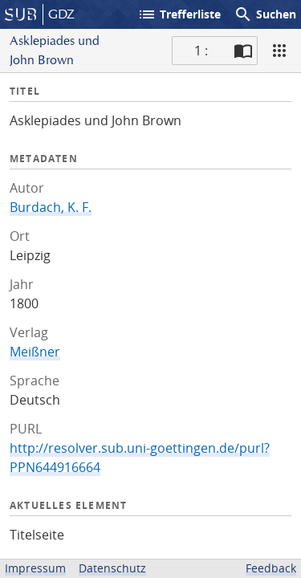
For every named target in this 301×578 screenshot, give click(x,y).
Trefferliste (179, 14)
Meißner (35, 351)
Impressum (35, 568)
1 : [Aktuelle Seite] (201, 50)
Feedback (271, 568)
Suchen (265, 14)
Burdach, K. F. (51, 207)
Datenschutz (112, 568)
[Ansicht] (279, 50)
